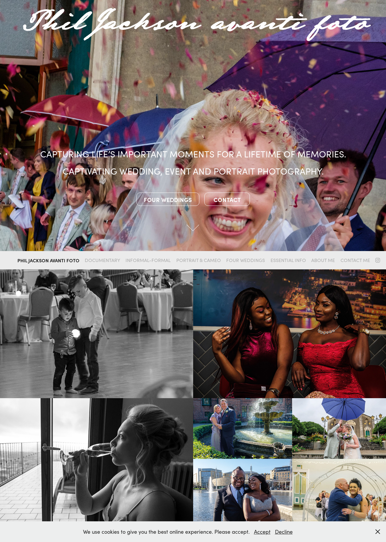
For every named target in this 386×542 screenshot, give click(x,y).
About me (323, 260)
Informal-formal (148, 260)
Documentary (102, 260)
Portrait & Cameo (198, 260)
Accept (262, 531)
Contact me (355, 260)
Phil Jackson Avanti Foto (48, 260)
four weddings (245, 260)
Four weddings (168, 200)
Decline (284, 531)
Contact (227, 200)
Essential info (288, 260)
